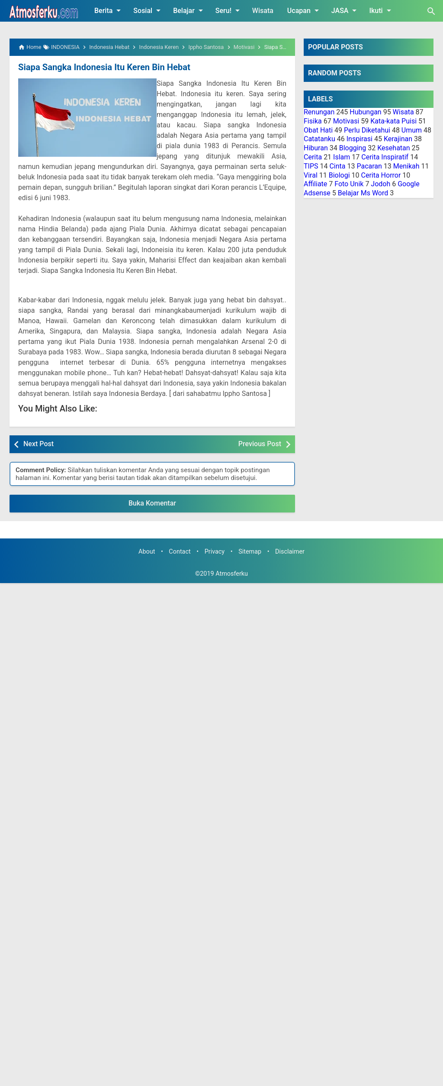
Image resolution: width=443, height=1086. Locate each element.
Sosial (148, 10)
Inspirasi (359, 139)
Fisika (313, 121)
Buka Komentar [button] (152, 503)
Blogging (352, 148)
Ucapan (304, 10)
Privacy (215, 551)
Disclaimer (290, 551)
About (146, 551)
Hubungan (365, 112)
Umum (411, 130)
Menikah (406, 166)
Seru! (229, 10)
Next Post (38, 444)
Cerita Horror (381, 175)
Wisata (262, 10)
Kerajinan (398, 139)
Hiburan (316, 148)
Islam (341, 157)
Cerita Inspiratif (384, 157)
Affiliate (315, 184)
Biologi (339, 175)
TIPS (311, 166)
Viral (311, 175)
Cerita (313, 157)
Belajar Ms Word (363, 193)
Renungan (319, 112)
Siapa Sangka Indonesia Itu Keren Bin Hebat (103, 67)
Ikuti (381, 10)
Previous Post (259, 444)
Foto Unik (348, 184)
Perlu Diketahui (367, 130)
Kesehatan (393, 148)
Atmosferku (231, 573)
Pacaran (369, 166)
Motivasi (346, 121)
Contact (179, 551)
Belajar (189, 10)
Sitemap (249, 551)
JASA (345, 10)
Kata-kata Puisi (393, 121)
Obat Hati (318, 130)
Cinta (337, 166)
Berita (109, 10)
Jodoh (380, 184)
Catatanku (319, 139)
